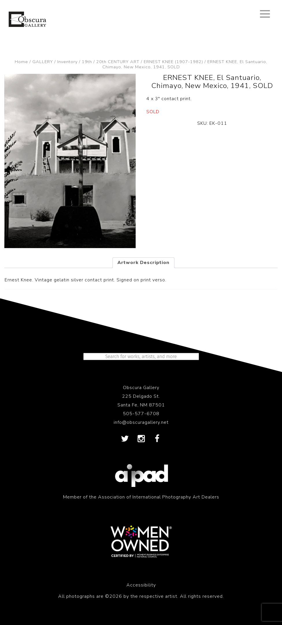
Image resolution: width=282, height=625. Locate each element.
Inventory (67, 62)
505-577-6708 (141, 413)
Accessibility (141, 585)
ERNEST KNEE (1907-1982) (173, 62)
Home (21, 62)
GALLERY (42, 62)
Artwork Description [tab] (143, 262)
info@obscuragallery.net (141, 422)
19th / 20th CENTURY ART (110, 62)
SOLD (152, 112)
